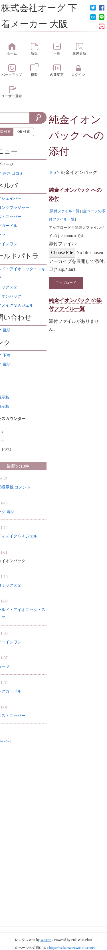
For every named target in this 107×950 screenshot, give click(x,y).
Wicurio (45, 940)
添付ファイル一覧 (65, 211)
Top (52, 172)
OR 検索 (23, 132)
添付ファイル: (63, 243)
